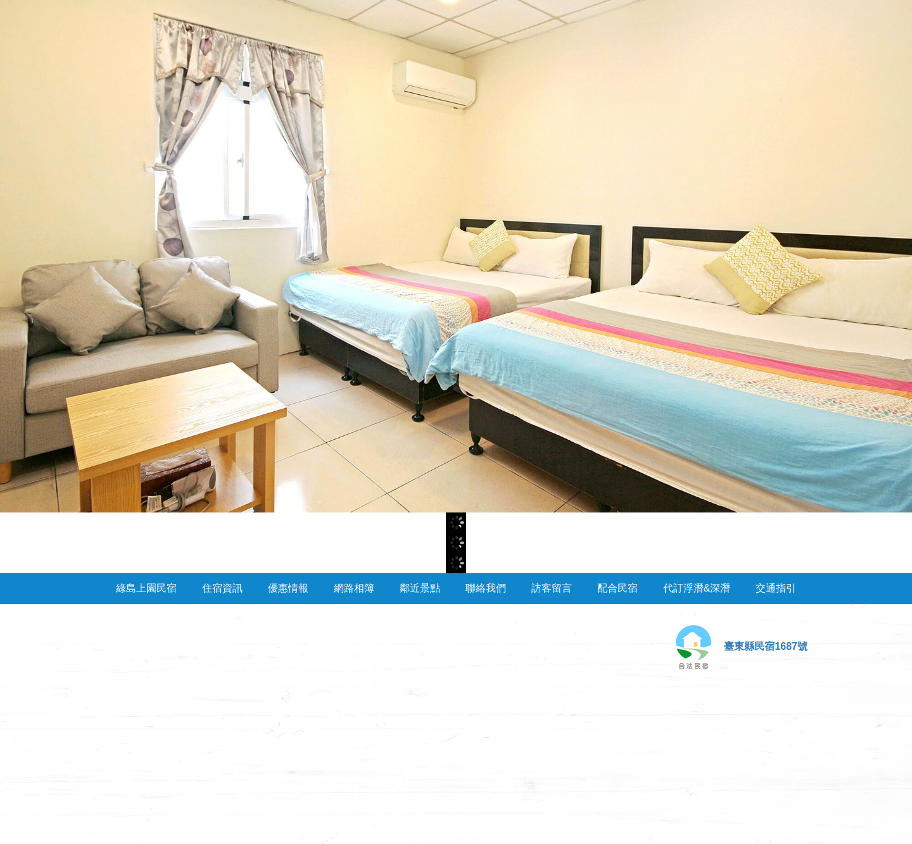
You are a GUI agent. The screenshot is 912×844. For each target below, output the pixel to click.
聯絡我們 (486, 588)
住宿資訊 (222, 588)
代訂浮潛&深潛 (697, 588)
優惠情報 (288, 588)
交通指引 (776, 588)
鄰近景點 (420, 588)
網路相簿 (354, 588)
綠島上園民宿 (146, 588)
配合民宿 (617, 588)
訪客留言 (551, 588)
